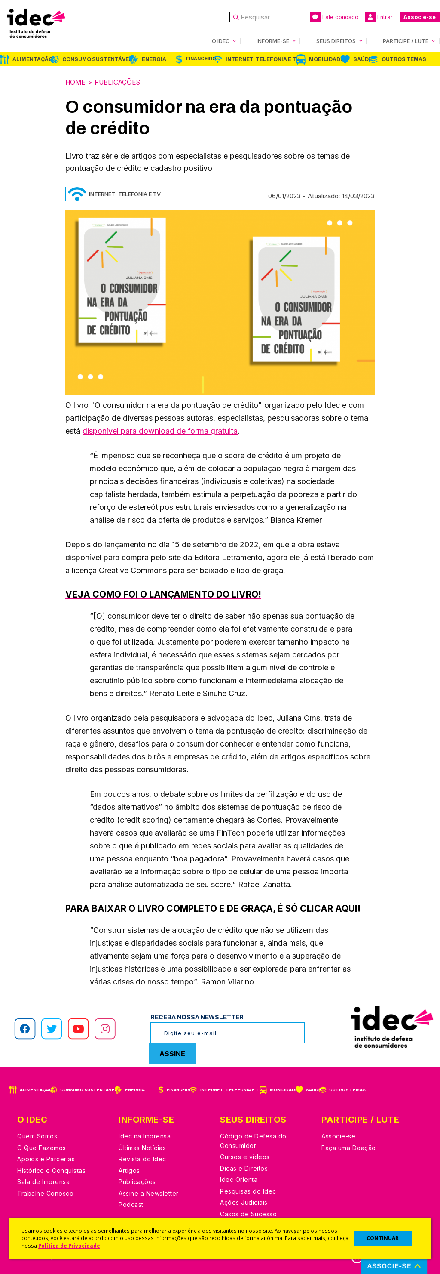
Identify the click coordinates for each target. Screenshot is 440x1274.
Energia (154, 59)
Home (76, 82)
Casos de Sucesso (248, 1213)
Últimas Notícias (142, 1147)
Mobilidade (326, 59)
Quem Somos (37, 1135)
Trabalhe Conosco (45, 1193)
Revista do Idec (142, 1158)
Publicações (120, 82)
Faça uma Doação (348, 1147)
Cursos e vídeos (245, 1156)
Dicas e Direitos (244, 1168)
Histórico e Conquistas (51, 1170)
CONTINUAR (383, 1238)
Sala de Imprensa (43, 1181)
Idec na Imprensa (145, 1135)
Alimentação (32, 59)
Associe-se (419, 17)
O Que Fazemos (41, 1147)
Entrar (379, 17)
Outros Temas (404, 59)
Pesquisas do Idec (248, 1190)
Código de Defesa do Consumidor (253, 1140)
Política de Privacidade (69, 1245)
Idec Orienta (238, 1179)
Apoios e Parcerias (46, 1158)
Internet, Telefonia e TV (262, 59)
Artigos (129, 1170)
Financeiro (201, 58)
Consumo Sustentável (97, 59)
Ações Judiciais (244, 1202)
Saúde (362, 59)
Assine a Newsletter (149, 1193)
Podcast (131, 1204)
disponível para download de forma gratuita (160, 430)
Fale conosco (334, 17)
